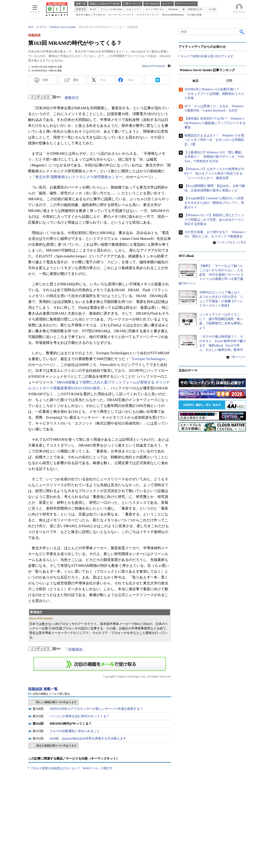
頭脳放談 (75, 649)
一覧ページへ (238, 357)
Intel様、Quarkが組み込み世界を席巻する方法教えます (88, 738)
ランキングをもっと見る (231, 242)
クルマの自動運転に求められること (75, 731)
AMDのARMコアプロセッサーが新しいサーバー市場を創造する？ (96, 708)
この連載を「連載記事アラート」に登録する (99, 664)
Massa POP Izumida (154, 66)
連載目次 (71, 98)
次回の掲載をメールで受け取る (51, 693)
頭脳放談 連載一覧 (43, 689)
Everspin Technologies (148, 359)
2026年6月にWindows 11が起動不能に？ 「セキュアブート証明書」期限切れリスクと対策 (214, 94)
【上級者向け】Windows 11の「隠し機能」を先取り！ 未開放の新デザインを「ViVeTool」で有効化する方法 (214, 157)
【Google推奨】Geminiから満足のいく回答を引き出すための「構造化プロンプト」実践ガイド (214, 203)
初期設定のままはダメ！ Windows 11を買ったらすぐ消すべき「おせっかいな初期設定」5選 (214, 140)
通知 (75, 80)
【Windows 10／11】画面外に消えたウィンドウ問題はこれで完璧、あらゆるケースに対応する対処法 (214, 220)
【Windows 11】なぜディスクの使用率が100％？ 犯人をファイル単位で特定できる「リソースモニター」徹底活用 (214, 174)
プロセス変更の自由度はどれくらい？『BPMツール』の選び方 (72, 768)
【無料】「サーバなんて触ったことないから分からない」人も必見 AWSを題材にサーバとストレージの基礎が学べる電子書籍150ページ (211, 274)
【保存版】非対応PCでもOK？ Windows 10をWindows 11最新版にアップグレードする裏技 (215, 123)
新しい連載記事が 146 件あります (56, 702)
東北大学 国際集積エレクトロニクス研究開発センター (78, 177)
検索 (242, 32)
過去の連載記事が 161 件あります (56, 745)
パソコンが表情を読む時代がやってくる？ (79, 716)
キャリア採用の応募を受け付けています (207, 56)
